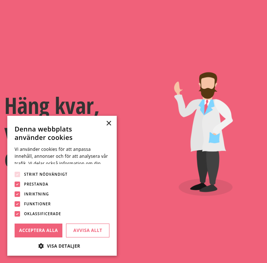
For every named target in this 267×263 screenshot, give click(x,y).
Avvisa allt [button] (87, 230)
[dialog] (62, 186)
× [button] (108, 123)
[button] (62, 245)
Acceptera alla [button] (38, 230)
